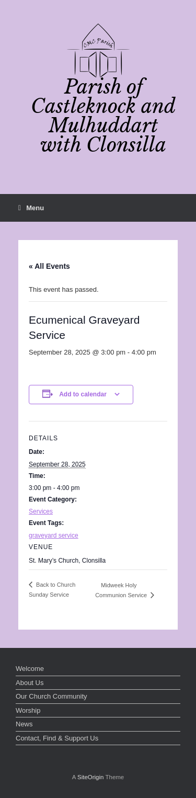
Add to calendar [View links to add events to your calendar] (83, 394)
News (24, 724)
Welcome (30, 668)
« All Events (49, 266)
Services (41, 511)
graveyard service (53, 535)
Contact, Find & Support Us (57, 738)
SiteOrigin (90, 777)
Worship (28, 710)
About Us (29, 683)
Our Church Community (51, 696)
